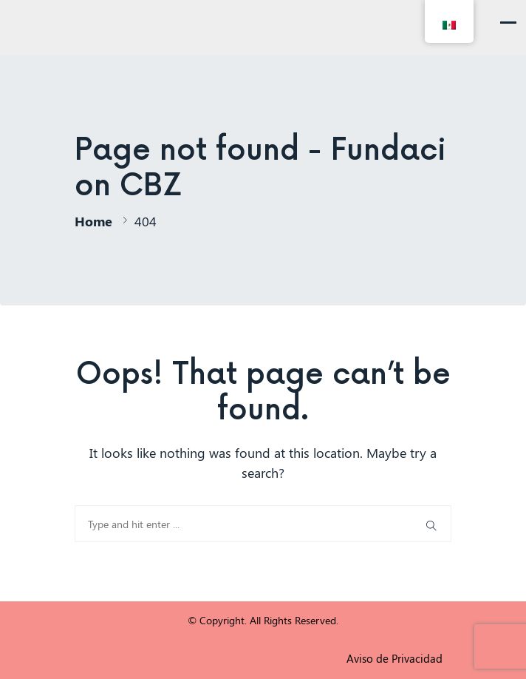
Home (93, 221)
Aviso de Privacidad (394, 658)
